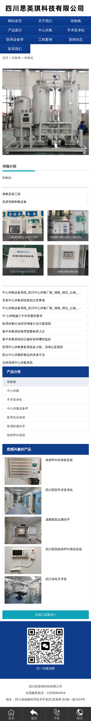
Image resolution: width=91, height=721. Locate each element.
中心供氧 (45, 30)
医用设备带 (15, 39)
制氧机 (28, 58)
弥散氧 (76, 21)
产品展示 (15, 30)
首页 (5, 58)
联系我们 (15, 49)
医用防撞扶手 (16, 426)
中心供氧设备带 (17, 408)
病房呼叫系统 (16, 435)
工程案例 (45, 39)
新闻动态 (76, 39)
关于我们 (45, 21)
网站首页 (15, 21)
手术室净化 (75, 30)
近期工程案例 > (45, 614)
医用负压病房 (16, 417)
